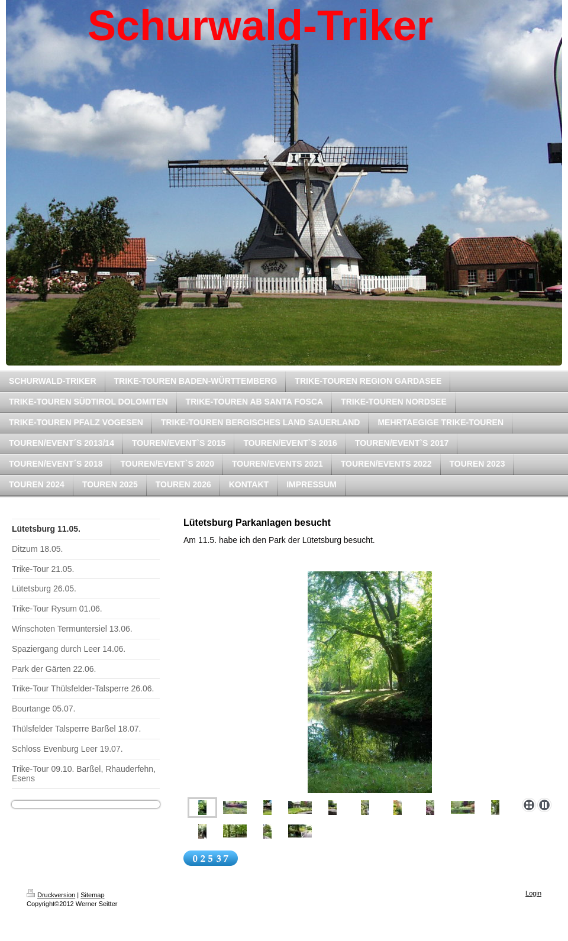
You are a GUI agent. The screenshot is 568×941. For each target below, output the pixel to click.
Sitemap (92, 894)
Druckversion (51, 894)
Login (533, 893)
